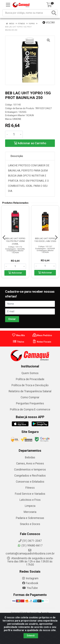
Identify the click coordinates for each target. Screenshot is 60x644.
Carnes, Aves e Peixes (30, 463)
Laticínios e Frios (30, 499)
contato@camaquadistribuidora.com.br (30, 552)
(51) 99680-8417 (30, 545)
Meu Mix (18, 335)
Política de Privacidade (30, 379)
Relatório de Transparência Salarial (30, 391)
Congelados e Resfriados (30, 475)
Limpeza (30, 505)
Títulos (18, 341)
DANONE (16, 119)
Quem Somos (30, 373)
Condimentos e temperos (30, 469)
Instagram (30, 578)
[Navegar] (3, 237)
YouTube (30, 588)
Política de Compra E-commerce (30, 409)
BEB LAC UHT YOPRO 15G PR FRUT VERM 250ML (15, 241)
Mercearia (30, 512)
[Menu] (8, 5)
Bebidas (30, 457)
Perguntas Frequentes (30, 403)
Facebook (30, 583)
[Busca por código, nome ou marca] (27, 13)
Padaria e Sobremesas (30, 518)
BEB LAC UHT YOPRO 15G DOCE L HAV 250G (45, 239)
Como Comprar (30, 397)
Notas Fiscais (41, 341)
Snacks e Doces (30, 524)
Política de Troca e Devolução (30, 385)
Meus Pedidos (42, 335)
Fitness (30, 487)
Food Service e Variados (30, 493)
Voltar (49, 22)
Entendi (31, 635)
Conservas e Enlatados (30, 481)
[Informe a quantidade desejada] (14, 134)
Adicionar (15, 272)
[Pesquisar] (54, 13)
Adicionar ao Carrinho (30, 143)
